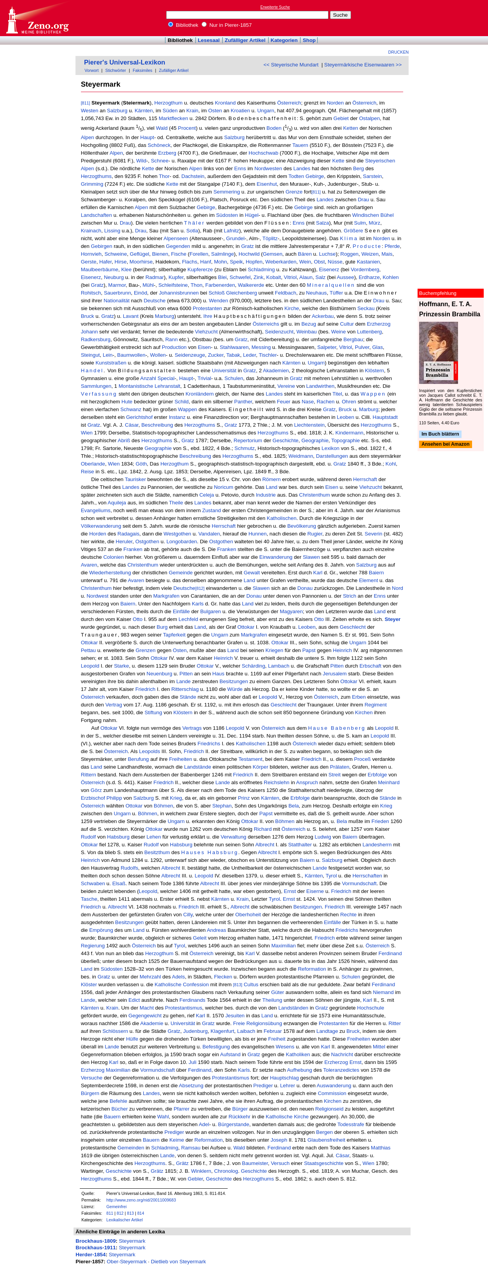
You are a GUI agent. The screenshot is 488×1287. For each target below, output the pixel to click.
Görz (96, 790)
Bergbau (353, 339)
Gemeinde (181, 572)
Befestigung (216, 1047)
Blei (222, 277)
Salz (321, 277)
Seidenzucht (279, 332)
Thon (196, 285)
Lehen (154, 837)
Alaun (305, 277)
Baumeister (255, 1163)
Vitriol (290, 277)
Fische (178, 254)
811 (109, 1213)
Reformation (312, 969)
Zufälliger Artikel (245, 40)
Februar (272, 1031)
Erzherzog (379, 324)
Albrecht (264, 845)
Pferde (392, 246)
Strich (349, 596)
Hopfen (254, 262)
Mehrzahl (150, 977)
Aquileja (117, 503)
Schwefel (240, 277)
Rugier (315, 534)
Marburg (164, 316)
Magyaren (291, 611)
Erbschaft (370, 666)
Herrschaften (367, 876)
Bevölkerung (301, 526)
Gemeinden (131, 1148)
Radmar (155, 277)
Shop (309, 40)
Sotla (192, 231)
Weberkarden (281, 262)
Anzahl (148, 378)
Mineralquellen (331, 285)
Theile (176, 503)
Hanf (205, 262)
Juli (193, 1062)
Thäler (194, 223)
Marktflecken (173, 118)
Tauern (300, 145)
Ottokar (246, 627)
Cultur (347, 324)
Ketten (350, 128)
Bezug (308, 324)
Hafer (105, 262)
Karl (318, 572)
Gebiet (341, 118)
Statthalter (300, 845)
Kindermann (349, 433)
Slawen (311, 557)
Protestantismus (183, 1008)
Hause (318, 728)
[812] (200, 588)
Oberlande (93, 464)
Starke (121, 666)
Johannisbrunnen (178, 293)
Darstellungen (332, 456)
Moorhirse (141, 262)
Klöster (89, 984)
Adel (204, 1124)
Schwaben (93, 883)
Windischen (365, 215)
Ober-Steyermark (126, 1261)
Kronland (225, 103)
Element (368, 580)
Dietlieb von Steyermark (178, 1261)
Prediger (263, 1085)
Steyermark (132, 1241)
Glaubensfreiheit (326, 1140)
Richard (263, 829)
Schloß (217, 293)
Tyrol (331, 876)
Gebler (195, 1179)
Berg (358, 168)
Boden (274, 128)
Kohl (391, 464)
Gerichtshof (139, 417)
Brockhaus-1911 (95, 1247)
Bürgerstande (233, 1124)
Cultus (251, 984)
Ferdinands (192, 1000)
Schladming (261, 269)
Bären (305, 254)
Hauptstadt (385, 417)
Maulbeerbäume (99, 269)
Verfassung (99, 394)
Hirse (120, 262)
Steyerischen (380, 161)
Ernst (290, 891)
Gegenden (178, 246)
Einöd (140, 293)
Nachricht (342, 1054)
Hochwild (249, 254)
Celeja (206, 495)
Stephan (222, 806)
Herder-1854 (90, 1254)
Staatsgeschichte (324, 1163)
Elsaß (118, 883)
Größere (353, 231)
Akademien (276, 370)
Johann (89, 332)
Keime (176, 1140)
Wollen (158, 355)
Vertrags (192, 728)
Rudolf (88, 837)
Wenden (218, 300)
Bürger (240, 1109)
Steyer (393, 619)
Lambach (279, 666)
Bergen (324, 1132)
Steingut (90, 355)
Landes (302, 168)
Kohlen (391, 277)
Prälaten (339, 767)
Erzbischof (93, 798)
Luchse (327, 254)
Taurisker (135, 479)
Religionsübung (264, 1023)
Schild (181, 402)
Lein (107, 355)
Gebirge (314, 176)
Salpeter (326, 347)
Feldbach (285, 293)
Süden (170, 110)
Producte (367, 246)
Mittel (379, 1047)
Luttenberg (369, 332)
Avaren (89, 565)
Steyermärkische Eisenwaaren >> (363, 65)
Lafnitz (231, 231)
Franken (132, 549)
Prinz (243, 798)
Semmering (226, 192)
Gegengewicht (144, 1015)
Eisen (204, 347)
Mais (386, 254)
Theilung (272, 1000)
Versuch (280, 1163)
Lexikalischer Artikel (124, 1219)
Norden (335, 103)
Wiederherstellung (110, 572)
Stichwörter (115, 70)
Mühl (148, 285)
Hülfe (132, 1039)
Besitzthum (157, 852)
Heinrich (342, 650)
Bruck (87, 316)
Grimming (92, 184)
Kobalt (273, 277)
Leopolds (149, 751)
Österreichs (266, 324)
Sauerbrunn (117, 293)
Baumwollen (131, 355)
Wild (141, 161)
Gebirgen (101, 246)
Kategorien (284, 40)
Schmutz (245, 448)
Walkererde (251, 285)
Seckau (365, 308)
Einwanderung (275, 557)
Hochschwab (263, 153)
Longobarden (182, 541)
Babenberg (348, 728)
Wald (162, 128)
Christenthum (314, 495)
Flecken (223, 977)
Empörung (101, 930)
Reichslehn (277, 782)
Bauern (112, 1117)
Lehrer (287, 1085)
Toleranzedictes (341, 1070)
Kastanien (368, 262)
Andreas (216, 930)
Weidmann (300, 456)
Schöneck (159, 145)
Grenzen (145, 650)
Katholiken (298, 1054)
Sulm (360, 223)
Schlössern (115, 1031)
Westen (89, 110)
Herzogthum (168, 103)
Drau (363, 199)
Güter (277, 992)
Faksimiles (142, 70)
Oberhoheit (248, 914)
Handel (92, 370)
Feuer (283, 402)
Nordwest (97, 596)
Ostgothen (147, 541)
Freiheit (276, 1039)
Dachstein (192, 176)
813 (130, 1213)
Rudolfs (129, 868)
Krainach (91, 231)
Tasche (89, 899)
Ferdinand (390, 953)
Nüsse (335, 262)
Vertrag (113, 705)
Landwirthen (320, 386)
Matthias (380, 1148)
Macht (147, 1008)
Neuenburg (159, 674)
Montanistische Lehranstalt (150, 386)
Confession (196, 984)
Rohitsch (91, 293)
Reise (87, 471)
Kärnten (144, 110)
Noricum (223, 487)
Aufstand (230, 1054)
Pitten (337, 666)
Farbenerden (220, 285)
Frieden (380, 821)
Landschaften (96, 215)
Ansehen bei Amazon (445, 444)
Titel (337, 394)
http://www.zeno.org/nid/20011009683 (141, 1200)
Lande (183, 681)
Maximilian (283, 946)
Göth (141, 464)
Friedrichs (208, 743)
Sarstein (372, 176)
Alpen (87, 137)
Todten (296, 176)
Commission (332, 1093)
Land (271, 487)
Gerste (89, 262)
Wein (305, 262)
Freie (239, 1023)
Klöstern (374, 370)
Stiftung (153, 712)
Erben (359, 697)
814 (140, 1213)
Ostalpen (369, 118)
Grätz (182, 1163)
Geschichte (285, 440)
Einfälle (181, 611)
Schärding (253, 666)
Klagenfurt (222, 1031)
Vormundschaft (359, 883)
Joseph (278, 1140)
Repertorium (247, 440)
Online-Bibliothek (37, 18)
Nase (308, 402)
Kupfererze (200, 269)
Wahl (163, 1117)
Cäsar (132, 425)
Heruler (124, 541)
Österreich (289, 103)
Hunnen (257, 534)
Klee (126, 269)
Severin (373, 534)
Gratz (247, 246)
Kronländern (200, 394)
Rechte (348, 914)
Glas (377, 347)
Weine (338, 332)
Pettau (88, 650)
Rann (171, 339)
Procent (187, 128)
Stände (188, 697)
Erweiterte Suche (275, 7)
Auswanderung (334, 1085)
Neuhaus (316, 293)
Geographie (314, 440)
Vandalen (209, 534)
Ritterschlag (184, 689)
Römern (271, 479)
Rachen (326, 402)
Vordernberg (365, 269)
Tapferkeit (174, 635)
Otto (137, 619)
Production (174, 347)
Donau (304, 588)
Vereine (286, 386)
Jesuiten (235, 1015)
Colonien (113, 557)
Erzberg (167, 153)
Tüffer (336, 293)
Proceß (362, 759)
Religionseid (329, 1109)
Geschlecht (353, 627)
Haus (218, 674)
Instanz (177, 417)
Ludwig (323, 837)
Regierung (93, 946)
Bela (293, 806)
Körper (260, 767)
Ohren (349, 402)
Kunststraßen (110, 363)
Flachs (189, 262)
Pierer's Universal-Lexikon (124, 62)
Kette (338, 161)
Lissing (112, 231)
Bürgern (90, 1093)
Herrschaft (365, 479)
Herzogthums (96, 176)
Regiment (376, 705)
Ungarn (265, 110)
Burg (162, 627)
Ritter (394, 1023)
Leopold (90, 666)
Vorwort (91, 70)
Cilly (188, 914)
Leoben (345, 417)
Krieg (176, 798)
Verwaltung (233, 837)
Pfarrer (182, 1109)
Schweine (115, 254)
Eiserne (315, 891)
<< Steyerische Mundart (291, 65)
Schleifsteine (173, 285)
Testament (251, 759)
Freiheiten (180, 759)
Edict (134, 1000)
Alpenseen (175, 238)
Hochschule (370, 1008)
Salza (322, 223)
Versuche (92, 1078)
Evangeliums (96, 510)
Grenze (294, 192)
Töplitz (269, 238)
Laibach (246, 1031)
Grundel (235, 238)
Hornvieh (91, 254)
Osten (215, 110)
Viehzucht (206, 332)
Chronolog (226, 1171)
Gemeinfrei (116, 1206)
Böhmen (163, 806)
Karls (198, 604)
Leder (249, 355)
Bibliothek (183, 25)
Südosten (227, 215)
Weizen (370, 254)
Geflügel (139, 254)
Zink (258, 277)
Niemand (383, 992)
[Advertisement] (452, 17)
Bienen (160, 254)
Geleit (200, 938)
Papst (309, 650)
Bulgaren (210, 611)
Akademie (151, 1023)
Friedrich (145, 689)
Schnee (160, 161)
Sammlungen (96, 386)
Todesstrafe (350, 1124)
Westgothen (177, 534)
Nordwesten (268, 168)
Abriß (124, 440)
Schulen (234, 378)
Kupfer (176, 277)
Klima (349, 238)
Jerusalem (334, 674)
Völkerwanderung (101, 526)
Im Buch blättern (440, 434)
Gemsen (272, 254)
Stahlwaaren (234, 347)
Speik (236, 262)
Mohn (220, 262)
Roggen (350, 254)
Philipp (114, 798)
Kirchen (363, 712)
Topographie (345, 440)
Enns (240, 168)
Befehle (118, 1101)
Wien (87, 433)
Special (166, 378)
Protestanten (207, 308)
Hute (126, 402)
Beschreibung (157, 425)
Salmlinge (222, 254)
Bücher (119, 1109)
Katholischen (282, 518)
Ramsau (191, 1148)
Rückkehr (239, 1117)
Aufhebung (299, 1070)
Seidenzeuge (190, 355)
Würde (234, 689)
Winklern (201, 1171)
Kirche (291, 308)
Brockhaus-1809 (95, 1241)
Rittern (88, 775)
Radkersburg (96, 339)
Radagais (128, 534)
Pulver (362, 347)
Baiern (376, 572)
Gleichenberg (241, 293)
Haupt (147, 137)
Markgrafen (166, 596)
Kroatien (240, 110)
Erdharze (369, 277)
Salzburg (117, 110)
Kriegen (274, 650)
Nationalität (117, 300)
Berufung (138, 759)
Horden (97, 534)
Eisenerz (329, 269)
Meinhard (389, 782)
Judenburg (195, 1031)
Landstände (197, 767)
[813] (237, 984)
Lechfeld (188, 619)
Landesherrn (377, 845)
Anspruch (307, 782)
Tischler (268, 355)
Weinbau (307, 332)
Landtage (327, 1031)
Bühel (387, 215)
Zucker (215, 355)
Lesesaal (208, 40)
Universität (224, 370)
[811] (85, 103)
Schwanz (130, 409)
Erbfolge (377, 775)
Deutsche (154, 300)
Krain (192, 110)
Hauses (193, 852)
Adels (178, 977)
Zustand (211, 510)
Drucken (398, 52)
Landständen (293, 1008)
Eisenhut (267, 184)
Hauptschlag (284, 1078)
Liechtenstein (309, 425)
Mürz (375, 223)
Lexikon (330, 448)
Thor (164, 176)
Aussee (345, 277)
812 (120, 1213)
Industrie (266, 495)
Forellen (199, 254)
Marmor (117, 285)
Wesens (285, 1047)
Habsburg (118, 837)
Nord (397, 588)
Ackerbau (323, 316)
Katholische (167, 984)
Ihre (208, 316)
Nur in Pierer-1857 (227, 25)
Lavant (131, 316)
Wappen (373, 394)
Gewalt (252, 572)
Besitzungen (233, 681)
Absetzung (191, 1085)
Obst (319, 262)
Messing (261, 347)
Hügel (251, 215)
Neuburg (114, 277)
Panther (243, 402)
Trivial (204, 378)
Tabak (233, 355)
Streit (334, 775)
